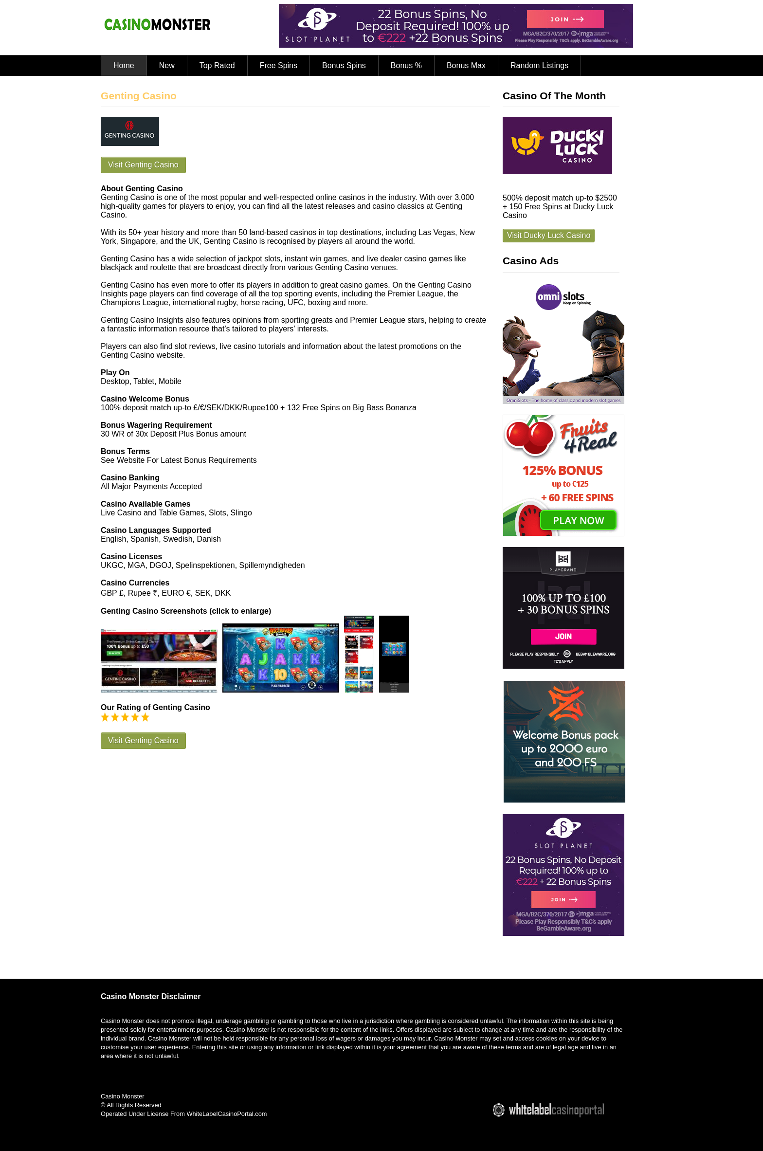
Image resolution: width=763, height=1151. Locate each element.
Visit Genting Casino (143, 165)
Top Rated (217, 65)
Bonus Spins (344, 65)
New (167, 65)
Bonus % (406, 65)
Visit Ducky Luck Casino (548, 235)
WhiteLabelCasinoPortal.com (226, 1113)
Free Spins (278, 65)
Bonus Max (466, 65)
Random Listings (539, 65)
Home (123, 65)
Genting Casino (139, 95)
